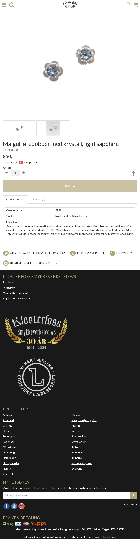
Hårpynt (8, 468)
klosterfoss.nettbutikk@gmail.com (34, 263)
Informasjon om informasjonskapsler (45, 537)
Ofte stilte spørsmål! (15, 293)
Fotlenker (8, 441)
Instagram (9, 287)
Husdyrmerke (11, 463)
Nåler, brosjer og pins (84, 420)
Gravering (9, 452)
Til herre (77, 457)
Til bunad (77, 452)
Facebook (8, 282)
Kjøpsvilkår (130, 504)
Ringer (75, 431)
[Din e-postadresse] (66, 495)
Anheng (7, 414)
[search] (12, 4)
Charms (7, 425)
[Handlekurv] (136, 4)
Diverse (7, 431)
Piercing (76, 425)
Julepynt (8, 474)
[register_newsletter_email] (133, 495)
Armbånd (8, 420)
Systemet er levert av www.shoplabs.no (93, 537)
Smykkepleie (79, 436)
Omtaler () (38, 199)
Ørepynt (77, 468)
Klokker (76, 414)
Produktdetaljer (15, 199)
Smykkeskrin (79, 441)
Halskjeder (9, 457)
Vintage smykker (82, 463)
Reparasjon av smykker (16, 298)
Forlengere (9, 436)
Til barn (76, 447)
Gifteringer (9, 447)
